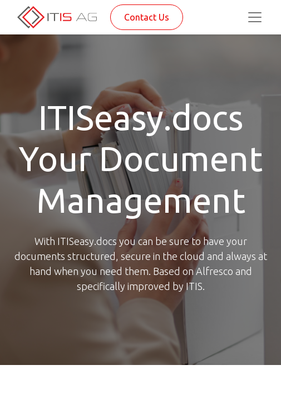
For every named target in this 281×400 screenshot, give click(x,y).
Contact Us (146, 17)
